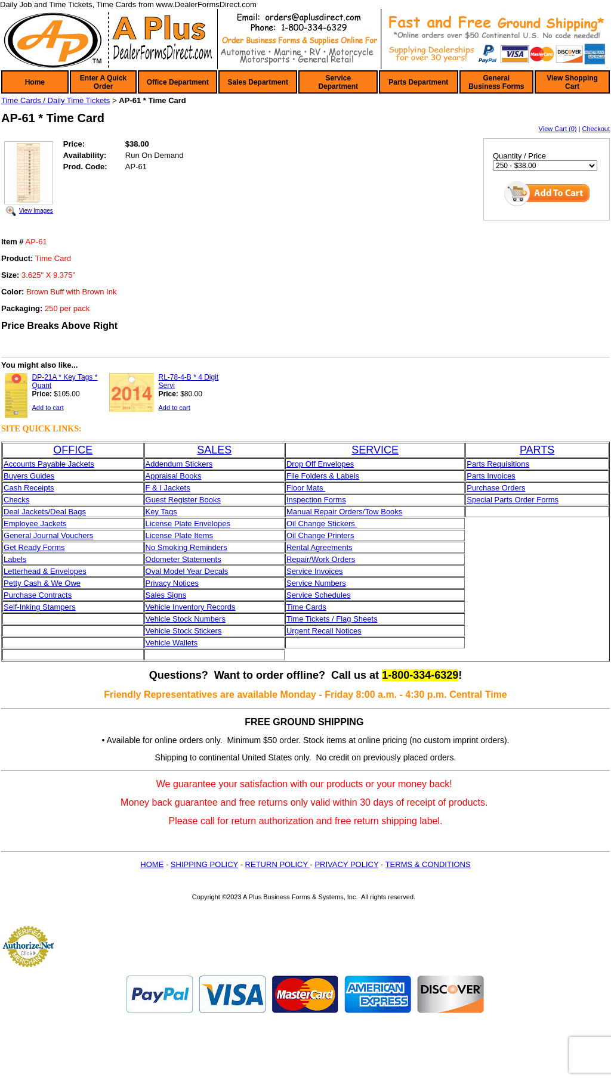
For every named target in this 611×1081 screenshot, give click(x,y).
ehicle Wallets (174, 642)
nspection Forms (317, 499)
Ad (150, 463)
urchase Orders (499, 487)
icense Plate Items (181, 535)
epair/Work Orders (323, 559)
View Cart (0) (558, 128)
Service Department (338, 82)
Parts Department (418, 82)
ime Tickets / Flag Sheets (334, 618)
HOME (151, 864)
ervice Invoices (317, 571)
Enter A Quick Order (103, 82)
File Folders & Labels (322, 475)
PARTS (537, 450)
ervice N (306, 583)
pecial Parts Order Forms (515, 499)
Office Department (178, 82)
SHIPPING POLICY (204, 864)
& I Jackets (170, 487)
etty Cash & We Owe (45, 583)
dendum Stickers (183, 463)
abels (17, 559)
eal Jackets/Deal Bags (47, 511)
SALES (214, 450)
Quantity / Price (519, 155)
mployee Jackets (38, 523)
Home (35, 82)
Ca (9, 487)
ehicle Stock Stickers (185, 630)
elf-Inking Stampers (42, 606)
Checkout (596, 128)
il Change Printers (323, 535)
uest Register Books (186, 499)
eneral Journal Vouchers (51, 535)
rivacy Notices (174, 583)
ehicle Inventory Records (192, 606)
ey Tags (163, 511)
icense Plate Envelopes (190, 523)
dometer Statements (186, 559)
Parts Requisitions (498, 463)
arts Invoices (494, 475)
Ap (150, 475)
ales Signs (168, 595)
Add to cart (48, 407)
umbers (332, 583)
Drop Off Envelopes (320, 463)
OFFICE (72, 450)
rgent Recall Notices (326, 630)
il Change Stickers (324, 523)
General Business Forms (496, 82)
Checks (16, 499)
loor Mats (308, 487)
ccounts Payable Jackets (51, 463)
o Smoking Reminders (189, 547)
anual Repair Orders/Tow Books (348, 511)
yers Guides (33, 475)
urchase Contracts (40, 595)
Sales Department (258, 82)
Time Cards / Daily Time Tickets (55, 100)
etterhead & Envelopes (47, 571)
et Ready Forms (37, 547)
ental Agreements (322, 547)
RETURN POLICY (277, 864)
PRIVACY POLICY (346, 864)
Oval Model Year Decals (187, 571)
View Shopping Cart (572, 82)
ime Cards (308, 606)
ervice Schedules (321, 595)
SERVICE (375, 450)
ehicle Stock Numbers (187, 618)
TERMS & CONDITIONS (428, 864)
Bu (8, 475)
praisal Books (178, 475)
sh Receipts (34, 487)
